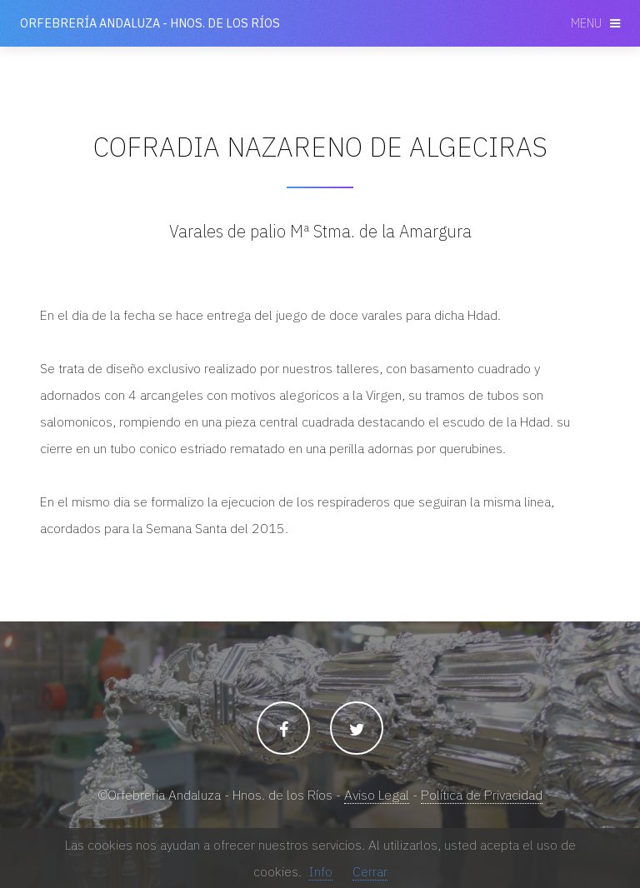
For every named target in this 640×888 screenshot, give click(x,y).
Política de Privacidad (481, 794)
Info (320, 871)
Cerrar (370, 871)
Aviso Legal (376, 794)
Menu (586, 23)
